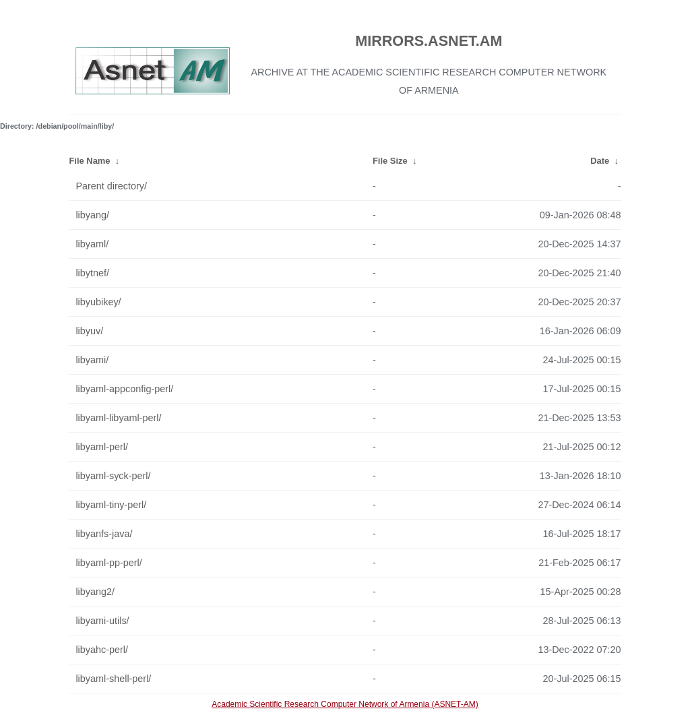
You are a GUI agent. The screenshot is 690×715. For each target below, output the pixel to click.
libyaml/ (91, 244)
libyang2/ (95, 591)
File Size (390, 161)
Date (599, 161)
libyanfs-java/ (103, 533)
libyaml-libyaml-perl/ (118, 417)
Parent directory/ (111, 186)
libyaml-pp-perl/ (108, 562)
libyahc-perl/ (101, 649)
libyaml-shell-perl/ (113, 678)
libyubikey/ (98, 302)
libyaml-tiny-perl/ (110, 504)
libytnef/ (92, 273)
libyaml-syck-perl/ (112, 475)
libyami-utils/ (102, 620)
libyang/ (92, 215)
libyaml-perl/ (101, 446)
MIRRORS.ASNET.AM (428, 40)
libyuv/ (89, 330)
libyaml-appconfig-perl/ (124, 388)
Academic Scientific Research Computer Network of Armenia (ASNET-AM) (345, 704)
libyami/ (91, 359)
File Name (89, 161)
